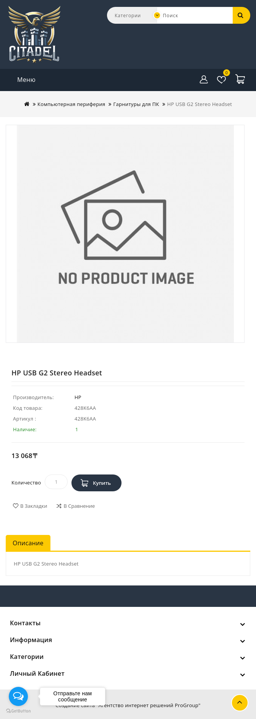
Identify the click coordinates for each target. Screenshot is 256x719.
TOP (239, 702)
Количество (26, 482)
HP (78, 397)
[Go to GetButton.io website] (18, 711)
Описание (28, 543)
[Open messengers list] (18, 696)
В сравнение (79, 505)
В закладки (33, 505)
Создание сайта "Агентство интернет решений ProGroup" (128, 705)
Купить (102, 482)
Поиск (241, 15)
